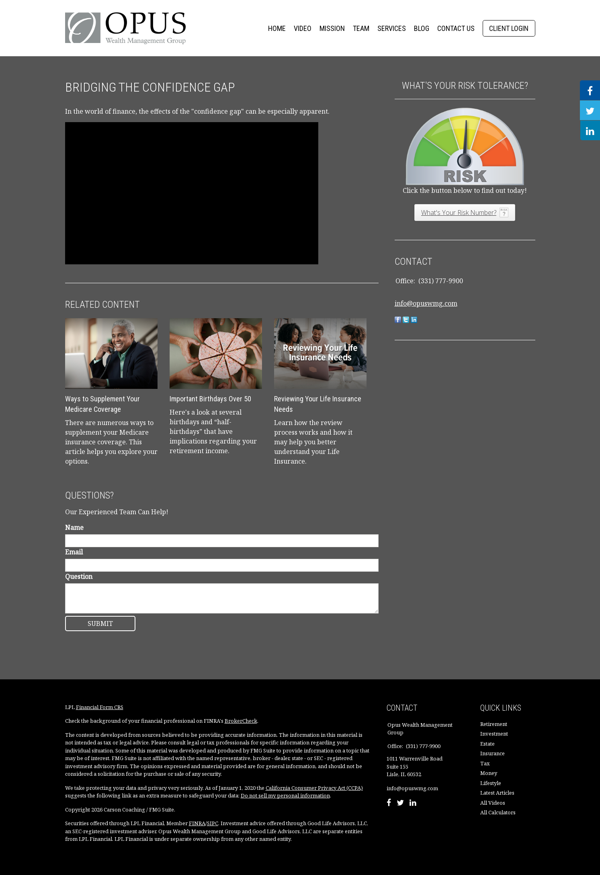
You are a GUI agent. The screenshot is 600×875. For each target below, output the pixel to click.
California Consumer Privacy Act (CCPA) (314, 787)
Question (78, 576)
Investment (494, 733)
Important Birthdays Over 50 (210, 399)
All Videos (492, 802)
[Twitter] (400, 803)
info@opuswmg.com (426, 303)
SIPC (212, 823)
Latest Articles (497, 792)
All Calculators (498, 812)
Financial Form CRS (99, 707)
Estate (487, 743)
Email (74, 552)
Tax (485, 763)
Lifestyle (490, 783)
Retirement (493, 724)
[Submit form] (100, 623)
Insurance (492, 753)
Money (488, 773)
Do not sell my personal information (285, 795)
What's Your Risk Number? (458, 212)
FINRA (197, 823)
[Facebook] (389, 803)
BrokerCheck (241, 720)
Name (74, 527)
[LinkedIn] (413, 803)
